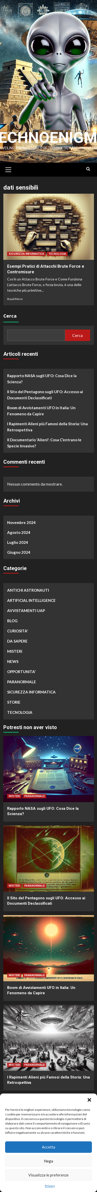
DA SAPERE (17, 638)
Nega (48, 1161)
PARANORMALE (21, 679)
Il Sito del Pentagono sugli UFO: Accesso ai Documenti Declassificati (45, 392)
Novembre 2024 (21, 520)
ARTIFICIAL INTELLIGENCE (31, 598)
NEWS (12, 659)
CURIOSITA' (17, 628)
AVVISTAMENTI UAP (26, 608)
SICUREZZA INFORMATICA (26, 251)
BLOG (12, 618)
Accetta (48, 1147)
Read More (15, 297)
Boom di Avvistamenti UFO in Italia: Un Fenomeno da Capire (41, 408)
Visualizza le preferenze (48, 1175)
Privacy (50, 1186)
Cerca (10, 313)
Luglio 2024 (17, 540)
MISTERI (14, 649)
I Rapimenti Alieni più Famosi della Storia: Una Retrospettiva (47, 424)
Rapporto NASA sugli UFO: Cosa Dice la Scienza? (42, 376)
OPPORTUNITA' (21, 669)
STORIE (13, 700)
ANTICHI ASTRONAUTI (28, 588)
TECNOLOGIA (57, 251)
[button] (89, 1099)
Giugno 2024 (18, 550)
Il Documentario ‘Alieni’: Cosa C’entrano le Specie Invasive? (44, 440)
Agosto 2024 (18, 530)
